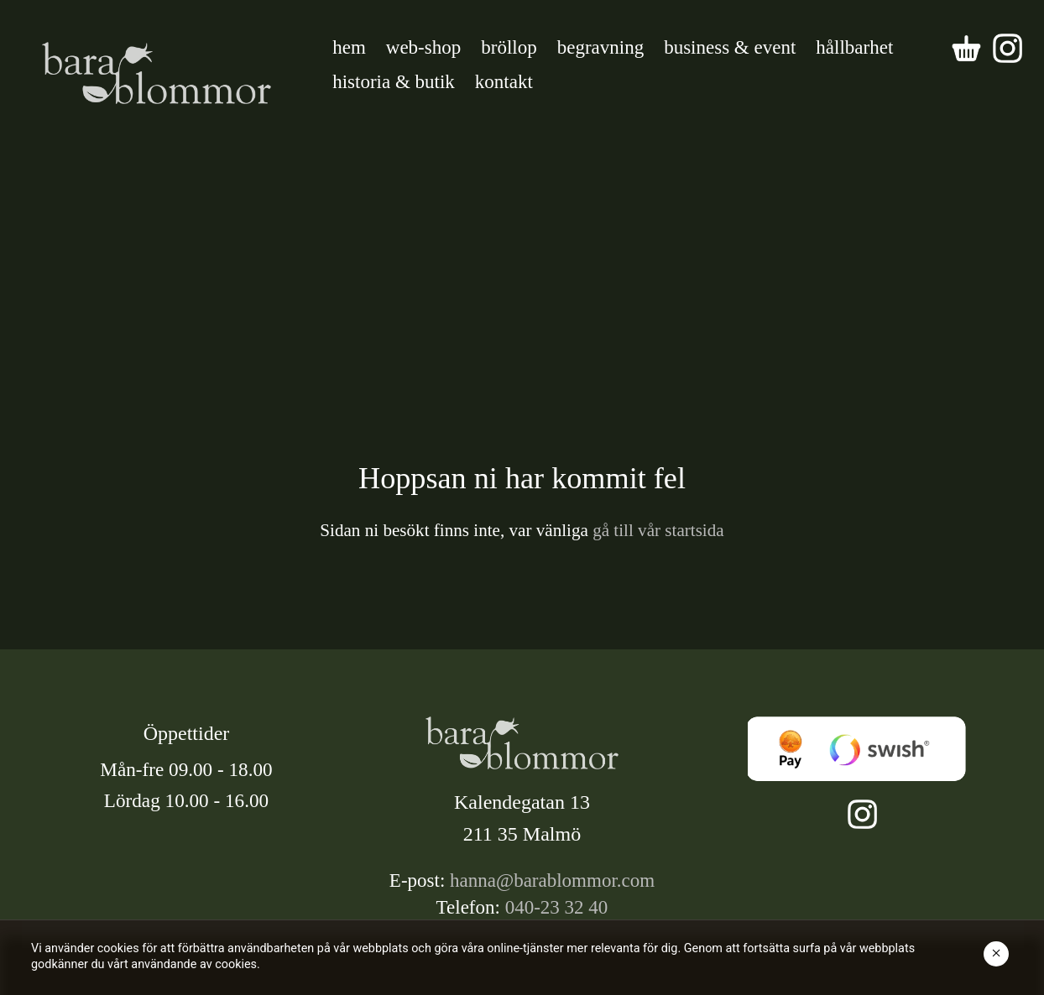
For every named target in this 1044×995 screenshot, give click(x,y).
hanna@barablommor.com (552, 880)
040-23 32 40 (556, 907)
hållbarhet (854, 47)
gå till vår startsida (656, 530)
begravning (600, 47)
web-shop (423, 47)
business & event (730, 47)
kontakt (504, 81)
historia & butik (393, 81)
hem (349, 47)
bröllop (508, 47)
